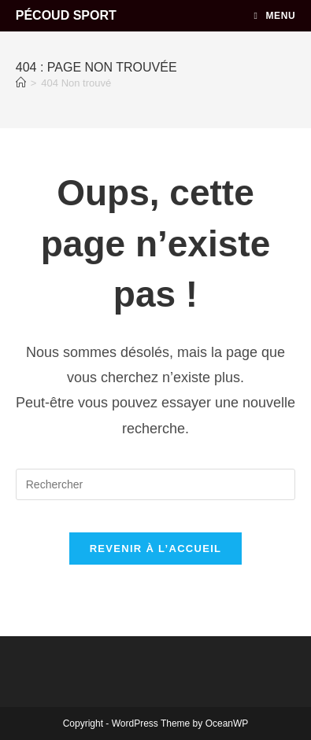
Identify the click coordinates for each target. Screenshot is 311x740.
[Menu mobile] (275, 15)
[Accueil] (21, 83)
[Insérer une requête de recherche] (156, 484)
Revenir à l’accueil (156, 548)
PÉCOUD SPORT (66, 15)
